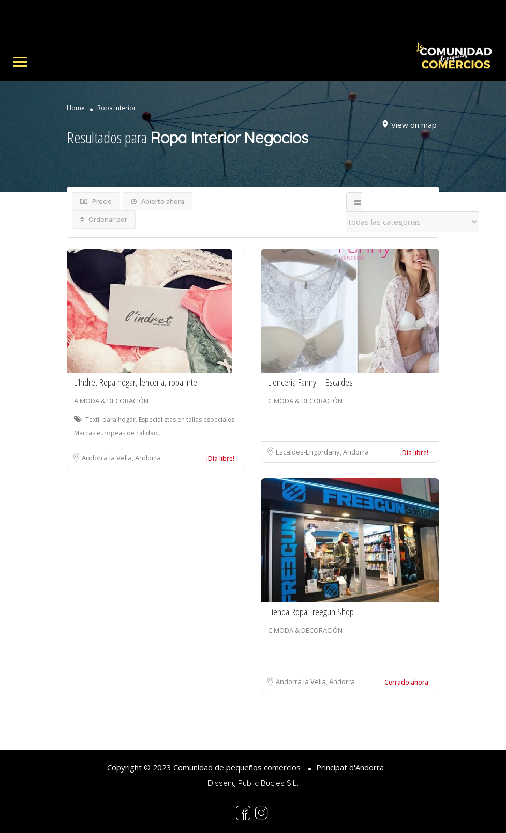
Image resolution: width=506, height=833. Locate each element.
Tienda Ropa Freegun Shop (311, 611)
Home (76, 108)
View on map (414, 124)
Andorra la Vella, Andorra (121, 457)
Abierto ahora (157, 201)
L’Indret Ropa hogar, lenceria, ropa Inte (135, 382)
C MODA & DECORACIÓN (305, 400)
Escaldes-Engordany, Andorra (322, 452)
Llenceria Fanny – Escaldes (310, 382)
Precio (96, 201)
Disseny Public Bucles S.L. (253, 783)
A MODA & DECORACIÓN (111, 400)
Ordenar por (103, 219)
